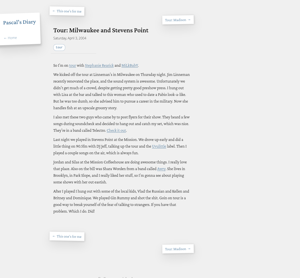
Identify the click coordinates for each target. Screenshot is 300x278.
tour (72, 65)
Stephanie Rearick (99, 65)
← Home (10, 37)
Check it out (116, 130)
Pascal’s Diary (19, 22)
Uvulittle (159, 146)
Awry (161, 168)
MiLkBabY (129, 65)
